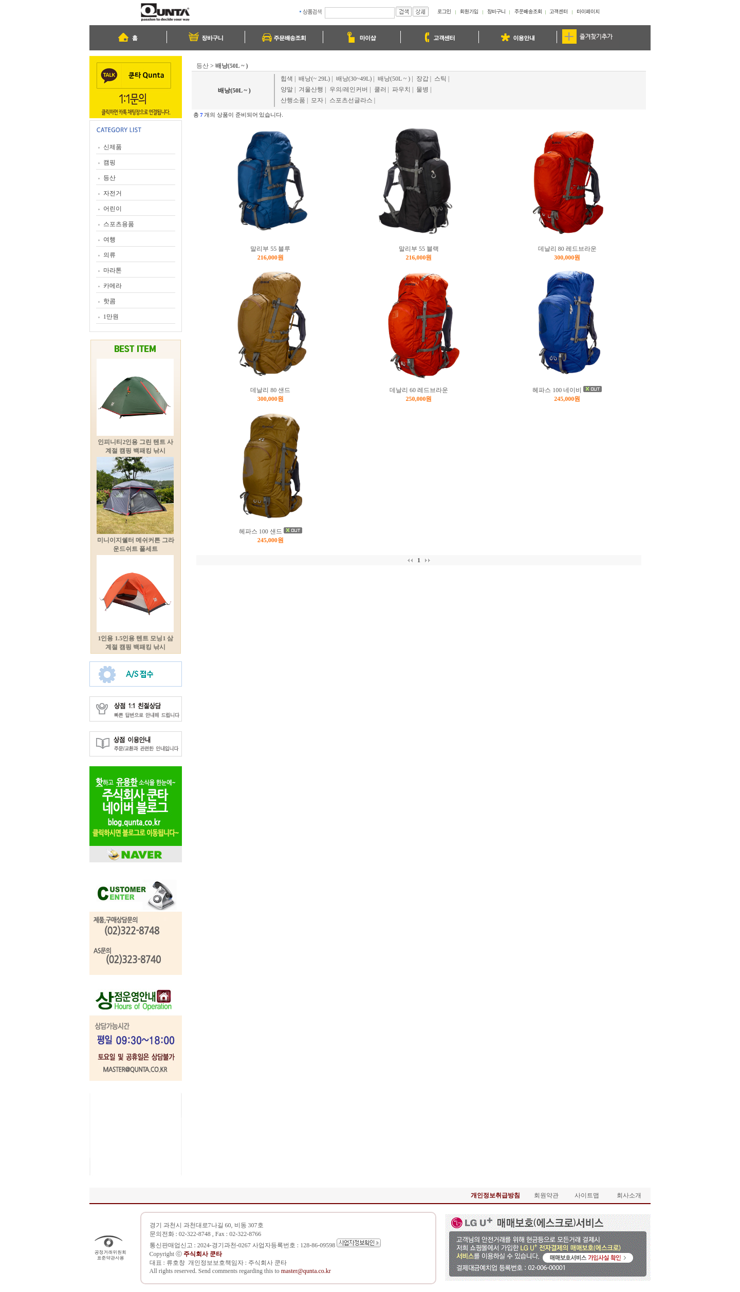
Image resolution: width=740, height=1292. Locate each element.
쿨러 (380, 89)
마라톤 (112, 270)
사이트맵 (587, 1195)
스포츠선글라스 (351, 100)
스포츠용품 (118, 224)
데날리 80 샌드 (270, 390)
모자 (317, 100)
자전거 (112, 193)
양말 (287, 89)
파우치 (401, 89)
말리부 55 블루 (270, 248)
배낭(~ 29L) (314, 78)
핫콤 (109, 301)
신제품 (112, 147)
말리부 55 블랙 (419, 248)
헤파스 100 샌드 (260, 531)
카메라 (112, 285)
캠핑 (109, 162)
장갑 (422, 78)
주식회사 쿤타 (267, 1262)
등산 (109, 177)
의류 (109, 255)
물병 (422, 89)
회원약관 (546, 1195)
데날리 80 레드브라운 (567, 248)
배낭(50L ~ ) (394, 78)
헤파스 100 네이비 (557, 390)
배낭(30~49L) (354, 78)
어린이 (112, 208)
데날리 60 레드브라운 (419, 390)
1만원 (111, 316)
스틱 (440, 78)
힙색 (287, 78)
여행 (109, 239)
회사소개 (629, 1195)
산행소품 (293, 100)
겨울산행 (311, 89)
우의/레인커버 (348, 89)
